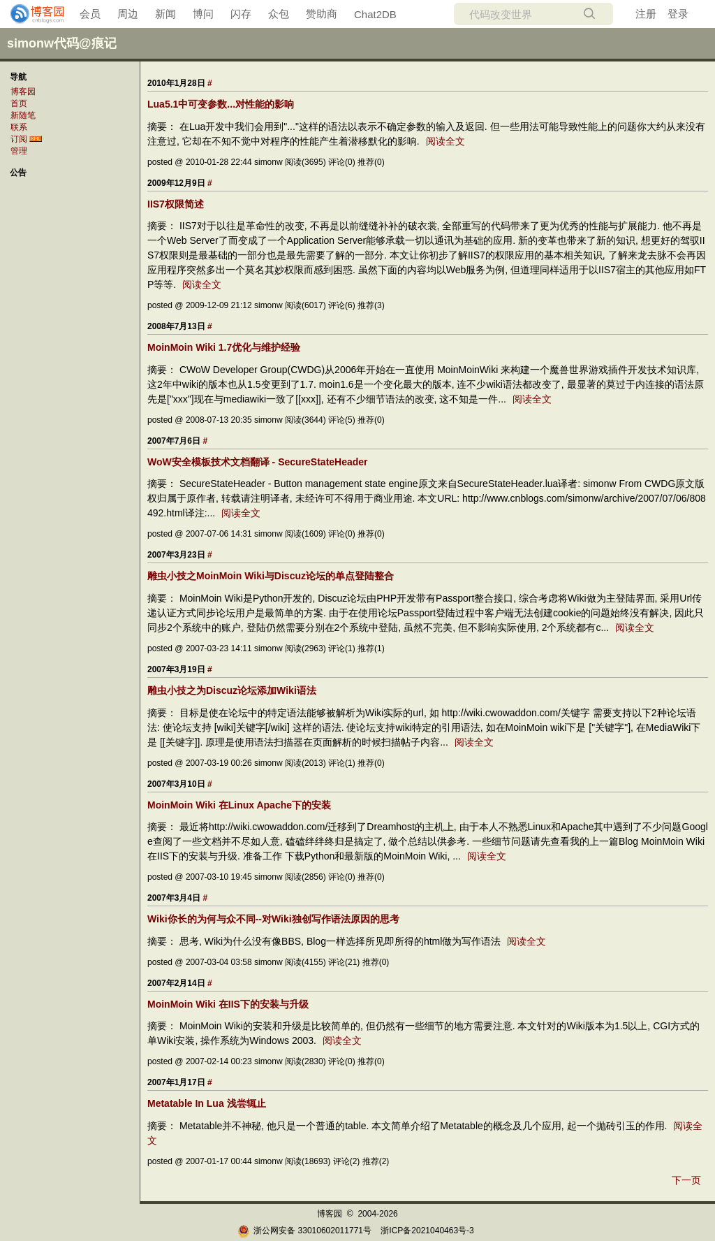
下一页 (686, 1180)
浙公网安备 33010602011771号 (304, 1230)
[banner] (31, 14)
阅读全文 (445, 141)
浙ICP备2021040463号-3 (427, 1230)
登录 (678, 14)
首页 (18, 103)
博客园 (23, 91)
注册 (645, 14)
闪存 (240, 14)
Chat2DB (375, 14)
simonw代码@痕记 (62, 43)
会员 (90, 14)
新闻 (165, 14)
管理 (18, 151)
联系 (18, 127)
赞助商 (321, 14)
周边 (127, 14)
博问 (203, 14)
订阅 (18, 139)
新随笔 (23, 115)
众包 (278, 14)
